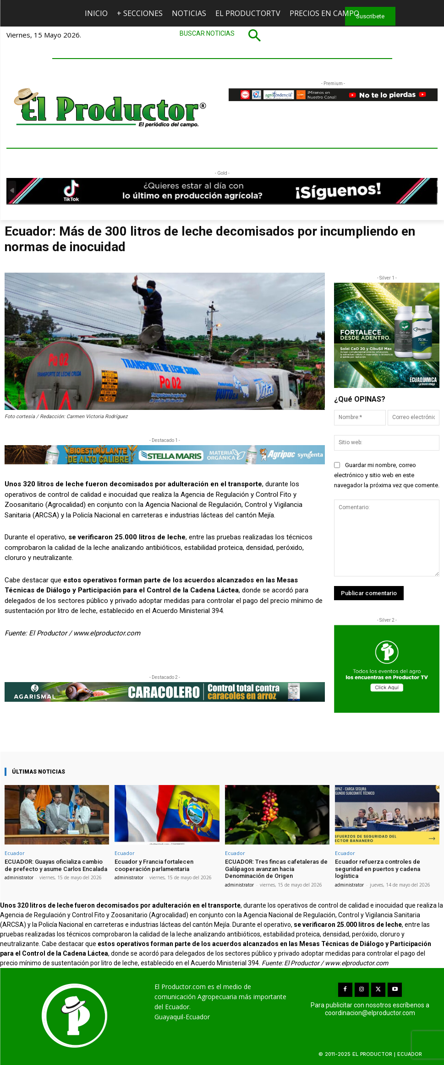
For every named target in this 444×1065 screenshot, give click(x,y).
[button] (222, 35)
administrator (19, 877)
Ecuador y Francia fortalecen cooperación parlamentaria (154, 865)
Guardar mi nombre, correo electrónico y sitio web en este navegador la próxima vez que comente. (386, 475)
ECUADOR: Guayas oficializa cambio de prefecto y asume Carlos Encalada (56, 865)
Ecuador (15, 852)
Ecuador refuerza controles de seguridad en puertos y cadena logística (377, 868)
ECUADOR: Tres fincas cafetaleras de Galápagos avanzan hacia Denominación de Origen (276, 868)
